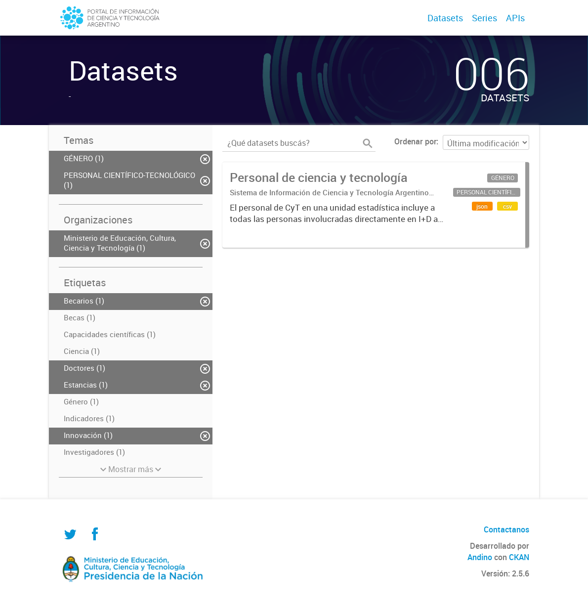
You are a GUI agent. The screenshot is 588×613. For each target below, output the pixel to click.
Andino (479, 557)
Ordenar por (415, 141)
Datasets (445, 18)
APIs (515, 18)
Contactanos (506, 529)
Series (484, 18)
